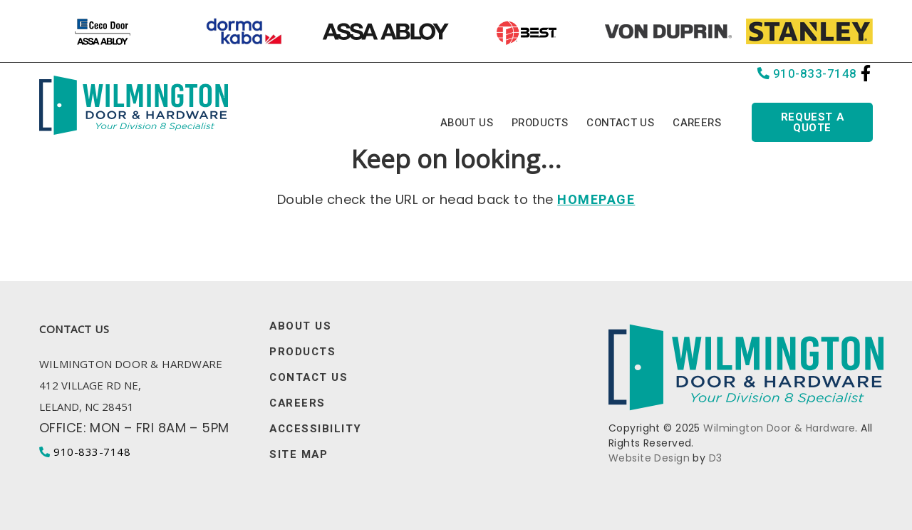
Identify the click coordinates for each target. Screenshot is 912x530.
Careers (697, 123)
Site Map (298, 454)
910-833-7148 (807, 74)
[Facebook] (866, 73)
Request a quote (812, 122)
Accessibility (315, 429)
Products (540, 123)
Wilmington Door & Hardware (779, 428)
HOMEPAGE (596, 200)
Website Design (649, 458)
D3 (715, 458)
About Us (466, 123)
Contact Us (620, 123)
